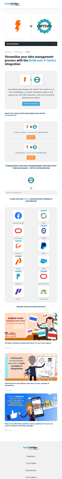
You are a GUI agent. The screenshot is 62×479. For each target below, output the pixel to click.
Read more (8, 348)
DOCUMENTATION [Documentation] (10, 115)
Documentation (12, 44)
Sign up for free (31, 104)
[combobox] (31, 192)
